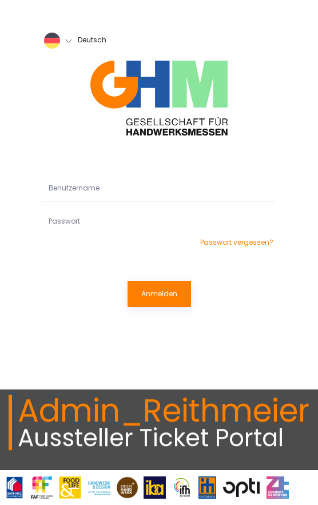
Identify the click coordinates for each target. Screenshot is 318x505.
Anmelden (159, 294)
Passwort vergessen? (236, 242)
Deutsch (75, 41)
